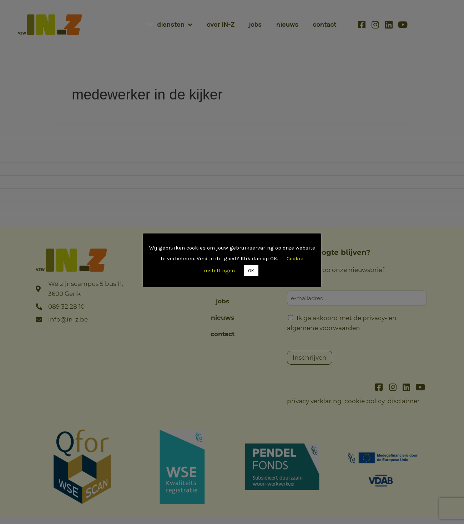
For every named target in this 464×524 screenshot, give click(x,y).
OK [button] (251, 270)
